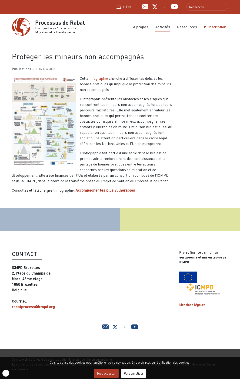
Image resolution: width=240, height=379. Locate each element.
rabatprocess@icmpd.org (33, 306)
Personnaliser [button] (133, 373)
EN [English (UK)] (128, 6)
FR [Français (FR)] (119, 6)
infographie (99, 78)
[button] (5, 373)
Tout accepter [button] (106, 373)
